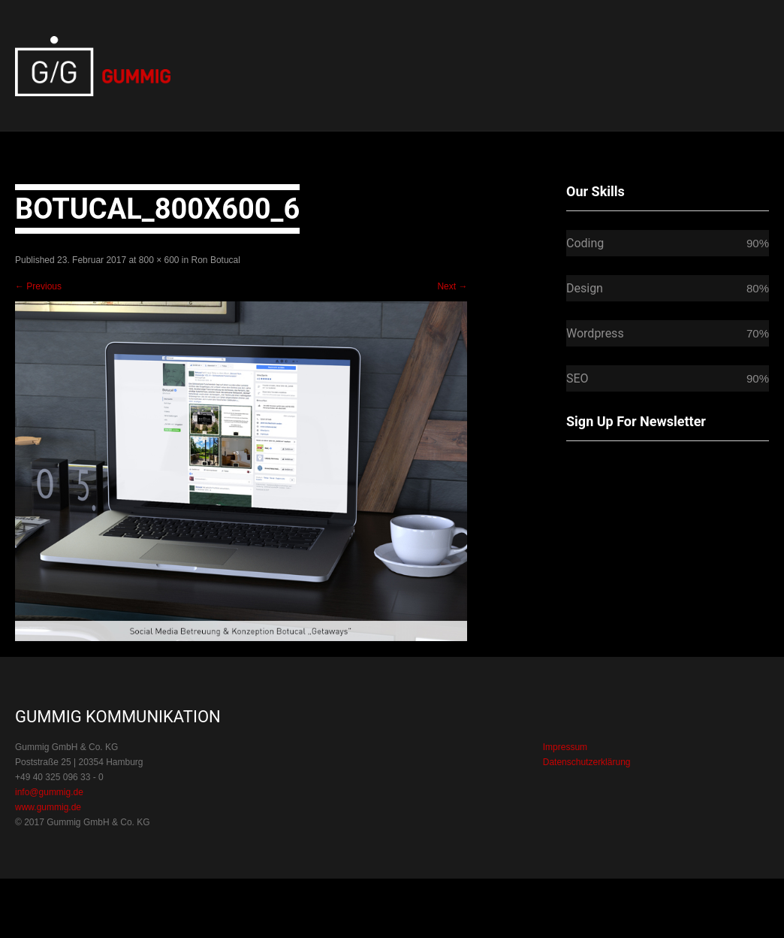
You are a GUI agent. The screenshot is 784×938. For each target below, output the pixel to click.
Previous (38, 286)
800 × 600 (159, 260)
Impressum (565, 747)
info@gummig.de (49, 792)
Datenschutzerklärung (587, 762)
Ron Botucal (215, 260)
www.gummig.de (48, 807)
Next (452, 286)
